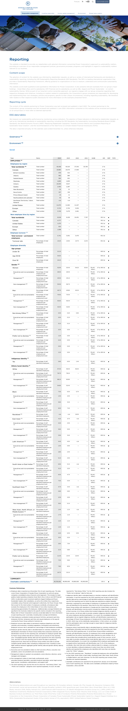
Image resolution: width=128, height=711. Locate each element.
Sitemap (20, 709)
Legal (41, 709)
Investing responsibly (48, 13)
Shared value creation (95, 13)
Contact (48, 709)
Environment (82, 13)
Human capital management (66, 13)
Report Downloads (31, 709)
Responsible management (30, 13)
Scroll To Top (121, 701)
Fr (77, 1)
